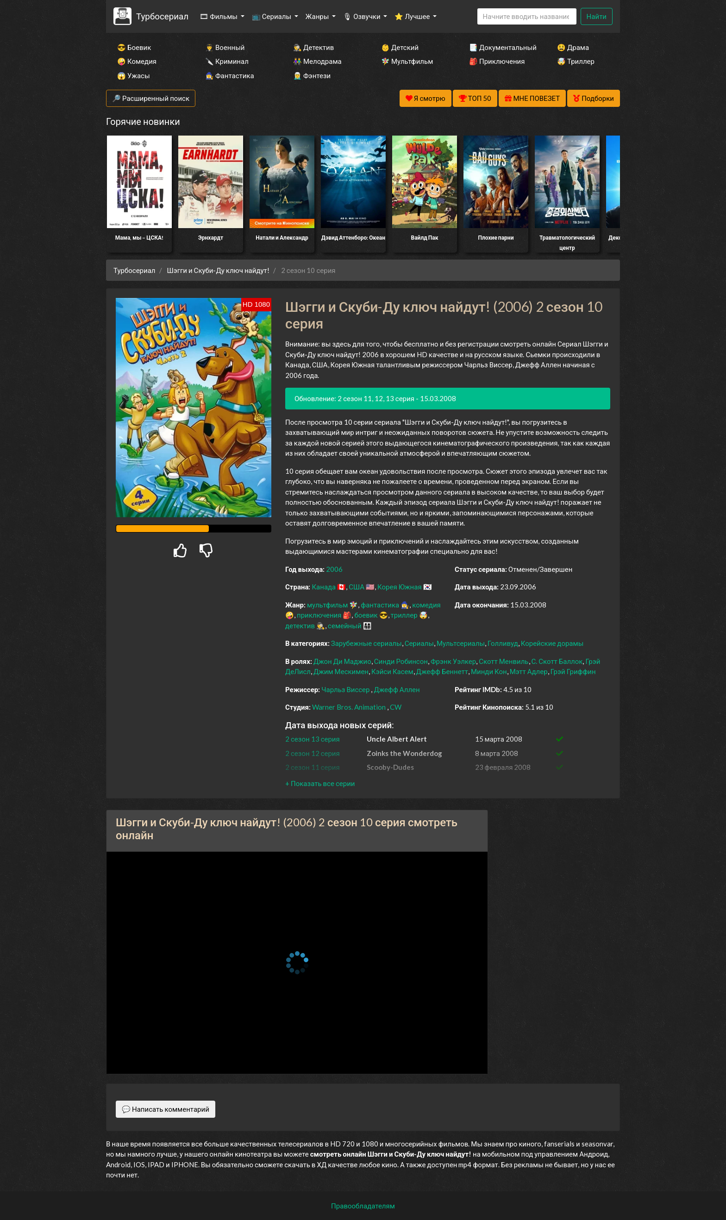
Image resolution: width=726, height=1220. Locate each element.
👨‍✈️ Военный (224, 47)
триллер (404, 615)
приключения (319, 615)
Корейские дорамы (552, 643)
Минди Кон (489, 671)
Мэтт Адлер (529, 671)
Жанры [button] (318, 16)
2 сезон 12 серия (312, 753)
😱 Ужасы (133, 75)
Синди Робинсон (401, 661)
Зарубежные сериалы (366, 643)
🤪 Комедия (136, 61)
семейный (345, 625)
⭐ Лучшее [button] (412, 16)
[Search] (527, 16)
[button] (320, 783)
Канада (324, 586)
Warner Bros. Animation (349, 707)
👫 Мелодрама (317, 61)
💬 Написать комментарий (165, 1109)
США (356, 586)
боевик (365, 615)
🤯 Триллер (576, 61)
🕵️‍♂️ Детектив (313, 47)
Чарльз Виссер (345, 689)
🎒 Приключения (497, 61)
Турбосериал (162, 16)
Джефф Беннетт (442, 671)
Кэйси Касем (392, 671)
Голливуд (503, 643)
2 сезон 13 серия (312, 739)
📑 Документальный (500, 47)
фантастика (380, 605)
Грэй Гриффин (573, 671)
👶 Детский (400, 47)
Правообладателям (363, 1205)
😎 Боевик (134, 47)
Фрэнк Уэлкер (453, 661)
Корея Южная (399, 586)
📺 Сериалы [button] (272, 16)
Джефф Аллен (396, 689)
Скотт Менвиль (503, 661)
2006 (334, 569)
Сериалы (419, 643)
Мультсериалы (461, 643)
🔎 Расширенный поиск (150, 98)
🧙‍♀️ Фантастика (229, 75)
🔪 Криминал (227, 61)
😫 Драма (573, 47)
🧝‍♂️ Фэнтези (312, 75)
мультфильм (327, 605)
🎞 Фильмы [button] (219, 16)
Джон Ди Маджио (342, 661)
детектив (300, 625)
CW (395, 707)
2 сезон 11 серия (312, 767)
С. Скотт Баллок (557, 661)
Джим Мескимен (341, 671)
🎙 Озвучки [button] (362, 16)
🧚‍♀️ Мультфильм (407, 61)
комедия (426, 605)
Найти (597, 16)
